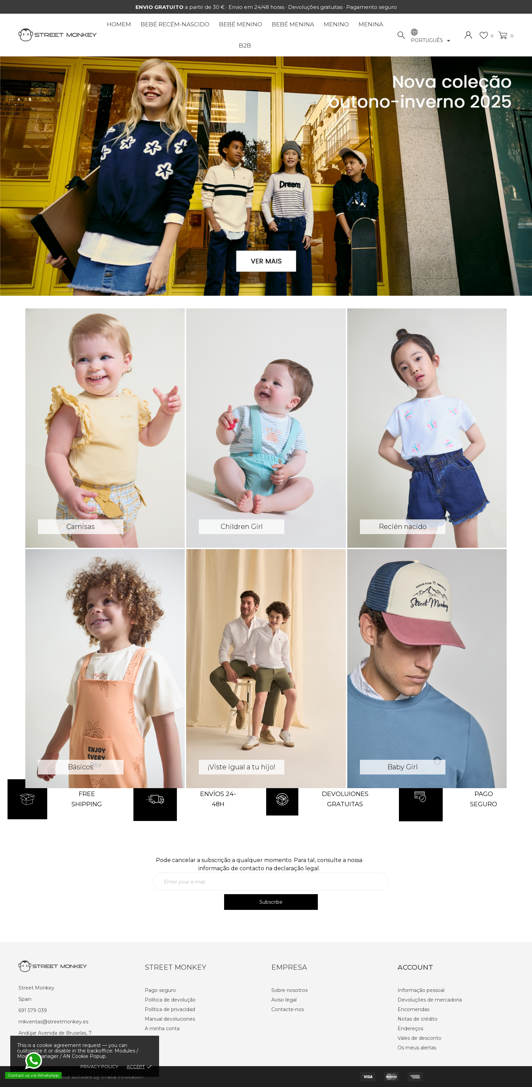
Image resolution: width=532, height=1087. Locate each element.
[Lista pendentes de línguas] (432, 41)
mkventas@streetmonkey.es (53, 1022)
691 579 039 (32, 1010)
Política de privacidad (170, 1009)
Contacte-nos (287, 1009)
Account (415, 967)
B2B (245, 45)
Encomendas (413, 1009)
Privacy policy (99, 1066)
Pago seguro (160, 990)
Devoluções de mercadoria (430, 1000)
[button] (40, 178)
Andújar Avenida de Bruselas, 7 (55, 1033)
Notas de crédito (418, 1019)
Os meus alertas (417, 1048)
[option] (266, 176)
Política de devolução (170, 1000)
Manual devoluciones (170, 1019)
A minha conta (162, 1028)
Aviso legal (284, 1000)
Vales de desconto (419, 1038)
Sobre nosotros (289, 990)
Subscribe (271, 902)
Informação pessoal (421, 990)
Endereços (410, 1028)
